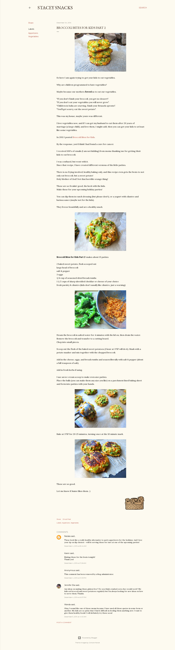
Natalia (67, 536)
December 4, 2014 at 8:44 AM (75, 546)
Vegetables (33, 36)
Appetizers (33, 33)
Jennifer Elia (69, 585)
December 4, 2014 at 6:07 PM (75, 597)
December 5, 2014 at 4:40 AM (75, 617)
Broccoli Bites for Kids (84, 137)
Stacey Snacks (55, 8)
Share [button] (30, 23)
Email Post (67, 519)
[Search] (143, 8)
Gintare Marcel (94, 643)
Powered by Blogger (87, 637)
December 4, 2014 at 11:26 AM (75, 563)
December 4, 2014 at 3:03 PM (75, 578)
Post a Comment (64, 622)
